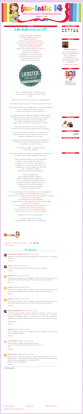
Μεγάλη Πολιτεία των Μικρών (35, 43)
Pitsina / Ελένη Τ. (12, 354)
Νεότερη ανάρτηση (9, 406)
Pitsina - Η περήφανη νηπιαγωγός (37, 211)
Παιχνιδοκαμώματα (37, 200)
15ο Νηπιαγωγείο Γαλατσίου (38, 209)
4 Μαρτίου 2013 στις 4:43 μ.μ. (31, 254)
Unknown (10, 276)
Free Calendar (70, 114)
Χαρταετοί (35, 51)
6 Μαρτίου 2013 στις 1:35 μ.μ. (25, 341)
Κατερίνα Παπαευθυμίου (14, 311)
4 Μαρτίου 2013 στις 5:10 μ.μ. (20, 266)
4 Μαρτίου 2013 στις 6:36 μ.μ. (21, 276)
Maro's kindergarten (36, 207)
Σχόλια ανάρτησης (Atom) (17, 409)
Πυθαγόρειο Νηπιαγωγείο (35, 45)
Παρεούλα (37, 203)
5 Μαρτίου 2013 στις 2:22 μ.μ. (21, 329)
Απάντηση (10, 261)
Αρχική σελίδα (29, 406)
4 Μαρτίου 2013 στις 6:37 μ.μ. (21, 299)
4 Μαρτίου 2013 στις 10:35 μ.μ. (30, 311)
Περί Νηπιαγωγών (35, 47)
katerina (10, 266)
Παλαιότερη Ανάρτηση (51, 406)
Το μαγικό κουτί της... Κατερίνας (37, 205)
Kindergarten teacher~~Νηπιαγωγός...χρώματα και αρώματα (36, 196)
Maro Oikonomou (12, 341)
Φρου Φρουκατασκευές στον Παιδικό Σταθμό (38, 201)
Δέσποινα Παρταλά (17, 243)
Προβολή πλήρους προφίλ (70, 65)
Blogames (11, 245)
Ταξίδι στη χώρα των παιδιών (34, 49)
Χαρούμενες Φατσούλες (35, 41)
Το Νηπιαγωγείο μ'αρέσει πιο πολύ (37, 194)
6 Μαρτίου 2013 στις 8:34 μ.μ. (26, 354)
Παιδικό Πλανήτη (31, 192)
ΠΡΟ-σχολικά (37, 198)
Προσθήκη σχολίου (10, 368)
